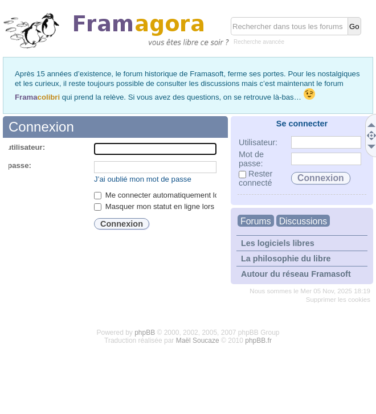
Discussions (303, 221)
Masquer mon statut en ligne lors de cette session (182, 206)
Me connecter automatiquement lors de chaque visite (187, 195)
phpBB (144, 333)
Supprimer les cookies (338, 299)
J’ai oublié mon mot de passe (142, 179)
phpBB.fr (258, 341)
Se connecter (302, 123)
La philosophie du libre (286, 258)
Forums (255, 221)
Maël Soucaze (197, 341)
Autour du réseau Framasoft (296, 273)
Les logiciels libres (277, 243)
